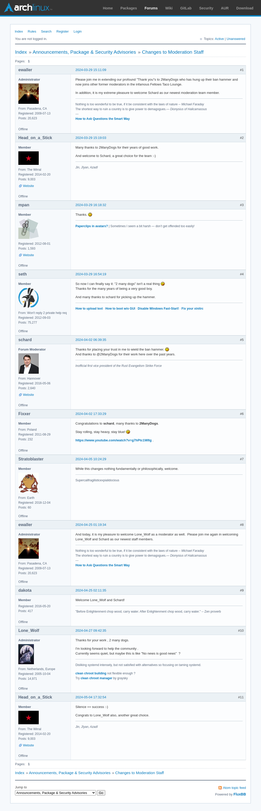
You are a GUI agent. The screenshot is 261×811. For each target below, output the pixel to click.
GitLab (185, 8)
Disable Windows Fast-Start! (158, 308)
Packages (129, 8)
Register (62, 31)
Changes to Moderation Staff (173, 52)
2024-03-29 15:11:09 (90, 70)
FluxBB (239, 794)
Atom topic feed (234, 788)
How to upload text (89, 308)
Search (46, 31)
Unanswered (236, 39)
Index (19, 31)
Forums (151, 8)
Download (244, 8)
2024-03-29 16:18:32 (90, 205)
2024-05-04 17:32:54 (90, 697)
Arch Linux (28, 8)
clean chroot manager (96, 678)
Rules (32, 31)
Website (28, 186)
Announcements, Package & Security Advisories (84, 52)
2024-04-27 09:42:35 (90, 630)
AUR (225, 8)
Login (78, 31)
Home (108, 8)
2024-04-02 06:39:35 (90, 340)
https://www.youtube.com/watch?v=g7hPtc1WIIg (113, 440)
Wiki (169, 8)
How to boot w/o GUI (120, 308)
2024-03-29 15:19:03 (90, 138)
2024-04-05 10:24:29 (90, 459)
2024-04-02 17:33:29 (90, 414)
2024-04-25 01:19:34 (90, 525)
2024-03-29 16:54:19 (90, 274)
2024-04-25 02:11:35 (90, 590)
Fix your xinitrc (192, 308)
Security (206, 8)
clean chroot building (90, 673)
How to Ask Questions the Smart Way (102, 119)
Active (219, 39)
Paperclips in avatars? (91, 226)
